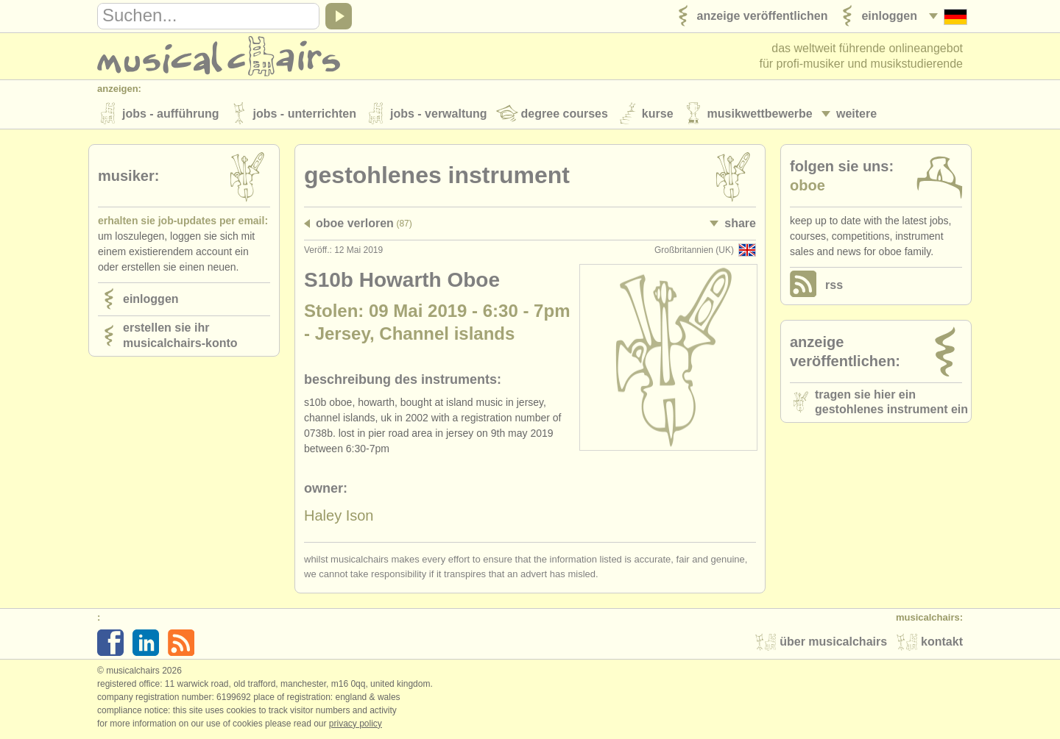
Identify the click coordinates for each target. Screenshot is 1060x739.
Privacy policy (355, 723)
